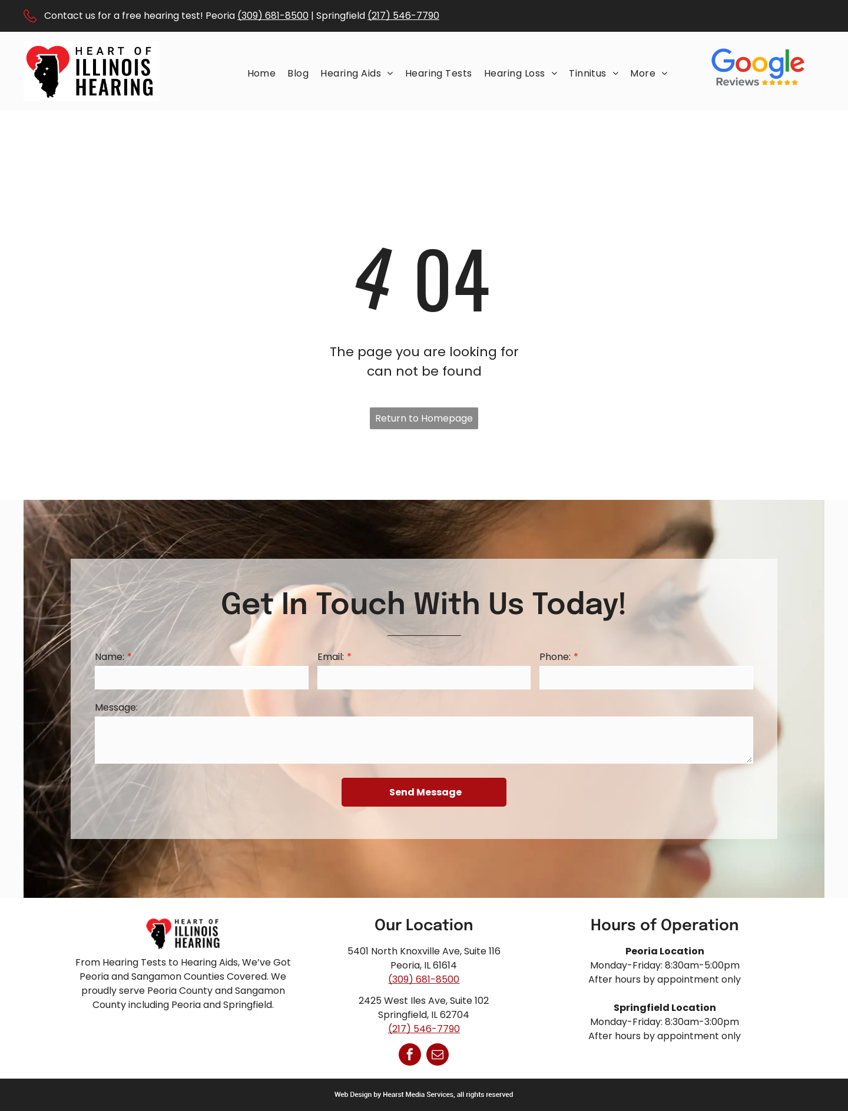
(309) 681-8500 (273, 15)
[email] (437, 1056)
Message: (116, 707)
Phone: (555, 657)
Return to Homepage (424, 418)
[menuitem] (261, 73)
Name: (109, 657)
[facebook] (410, 1056)
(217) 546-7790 (403, 15)
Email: (330, 657)
